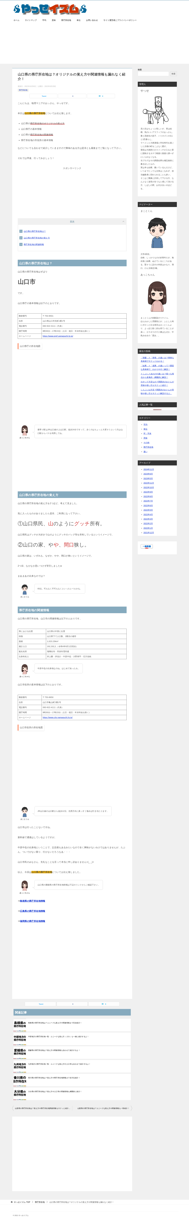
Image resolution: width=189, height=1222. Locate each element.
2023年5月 (148, 478)
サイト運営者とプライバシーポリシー (120, 20)
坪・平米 (147, 433)
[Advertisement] (94, 44)
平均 (44, 20)
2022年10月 (148, 487)
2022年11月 (148, 483)
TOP (22, 1202)
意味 (54, 20)
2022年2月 (148, 523)
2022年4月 (148, 514)
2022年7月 (148, 501)
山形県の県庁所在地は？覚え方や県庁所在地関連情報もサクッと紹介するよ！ (43, 1108)
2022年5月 (148, 510)
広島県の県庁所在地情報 (32, 911)
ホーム (16, 20)
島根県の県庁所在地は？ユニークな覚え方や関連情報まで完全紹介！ (55, 1023)
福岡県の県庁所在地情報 (32, 921)
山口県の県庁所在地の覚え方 (37, 238)
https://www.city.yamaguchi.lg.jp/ (58, 717)
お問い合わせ (92, 20)
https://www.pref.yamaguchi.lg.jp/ (58, 336)
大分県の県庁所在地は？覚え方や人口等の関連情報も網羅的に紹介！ (55, 1091)
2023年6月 (148, 474)
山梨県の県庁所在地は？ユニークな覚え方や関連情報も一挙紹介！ (103, 1108)
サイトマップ (31, 20)
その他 (146, 442)
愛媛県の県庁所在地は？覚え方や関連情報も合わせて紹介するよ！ (54, 1050)
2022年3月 (148, 519)
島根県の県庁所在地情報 (32, 901)
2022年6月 (148, 505)
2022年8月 (148, 496)
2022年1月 (148, 528)
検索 (140, 70)
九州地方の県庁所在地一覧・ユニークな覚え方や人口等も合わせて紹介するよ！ (59, 1064)
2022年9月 (148, 492)
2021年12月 (148, 532)
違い (145, 451)
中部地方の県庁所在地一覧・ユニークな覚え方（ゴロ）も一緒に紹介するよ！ (58, 1037)
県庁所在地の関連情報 (34, 244)
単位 (79, 20)
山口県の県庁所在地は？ (35, 231)
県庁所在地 (66, 20)
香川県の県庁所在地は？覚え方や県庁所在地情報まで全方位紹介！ (54, 1078)
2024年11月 (148, 469)
